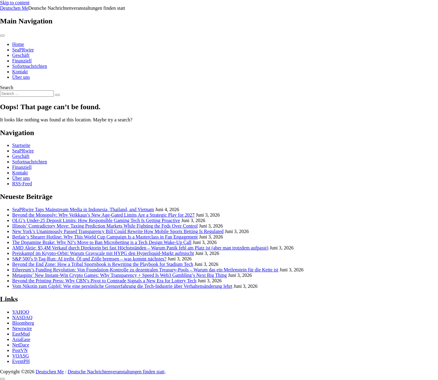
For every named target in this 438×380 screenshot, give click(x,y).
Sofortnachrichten (29, 66)
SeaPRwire (23, 49)
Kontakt (20, 71)
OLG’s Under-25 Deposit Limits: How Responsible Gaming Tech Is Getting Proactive (96, 220)
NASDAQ (22, 317)
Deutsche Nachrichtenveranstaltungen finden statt (116, 371)
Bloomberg (23, 323)
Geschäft (21, 55)
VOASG (20, 355)
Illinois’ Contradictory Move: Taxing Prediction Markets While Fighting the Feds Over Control (105, 225)
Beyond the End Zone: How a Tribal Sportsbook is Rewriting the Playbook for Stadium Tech (102, 264)
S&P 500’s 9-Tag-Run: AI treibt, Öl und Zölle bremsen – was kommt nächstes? (89, 258)
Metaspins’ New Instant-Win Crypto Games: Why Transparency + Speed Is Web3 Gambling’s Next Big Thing (119, 275)
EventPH (21, 361)
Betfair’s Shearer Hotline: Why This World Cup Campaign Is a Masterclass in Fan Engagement (105, 236)
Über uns (21, 77)
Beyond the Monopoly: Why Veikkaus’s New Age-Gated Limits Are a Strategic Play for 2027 (103, 215)
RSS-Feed (22, 183)
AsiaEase (21, 339)
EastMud (21, 333)
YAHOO (20, 312)
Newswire (22, 328)
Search (6, 87)
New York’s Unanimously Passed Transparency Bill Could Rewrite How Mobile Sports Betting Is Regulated (118, 231)
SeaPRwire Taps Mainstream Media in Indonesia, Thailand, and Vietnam (83, 209)
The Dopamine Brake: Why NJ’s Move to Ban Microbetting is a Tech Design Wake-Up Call (101, 242)
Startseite (21, 145)
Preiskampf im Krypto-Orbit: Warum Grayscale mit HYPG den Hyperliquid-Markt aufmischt (103, 253)
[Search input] (27, 93)
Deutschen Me (14, 8)
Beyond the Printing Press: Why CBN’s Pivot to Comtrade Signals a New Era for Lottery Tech (104, 280)
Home (18, 44)
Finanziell (22, 60)
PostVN (20, 350)
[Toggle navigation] (2, 36)
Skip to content (15, 2)
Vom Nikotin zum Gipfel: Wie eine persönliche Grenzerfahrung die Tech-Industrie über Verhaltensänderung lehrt (122, 286)
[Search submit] (57, 95)
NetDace (20, 344)
